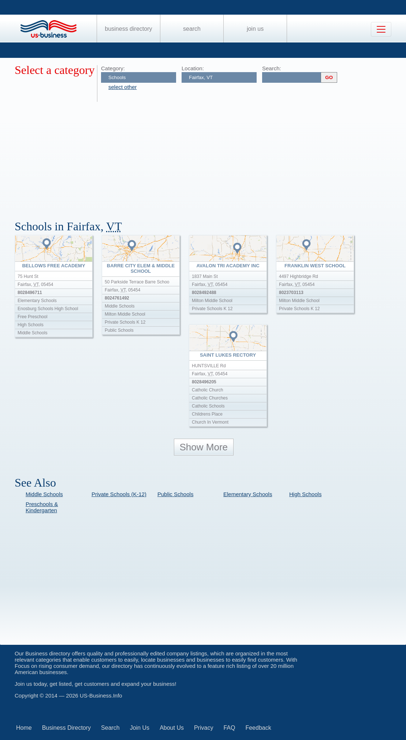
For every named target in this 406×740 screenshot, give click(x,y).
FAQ (229, 728)
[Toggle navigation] (381, 29)
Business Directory (128, 29)
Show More (204, 447)
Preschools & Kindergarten (42, 507)
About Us (172, 728)
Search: (271, 68)
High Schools (305, 494)
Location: (193, 68)
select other (122, 87)
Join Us (255, 29)
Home (24, 728)
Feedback (258, 728)
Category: (113, 68)
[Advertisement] (210, 156)
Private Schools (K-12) (119, 494)
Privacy (203, 728)
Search (192, 29)
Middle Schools (44, 494)
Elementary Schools (247, 494)
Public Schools (175, 494)
